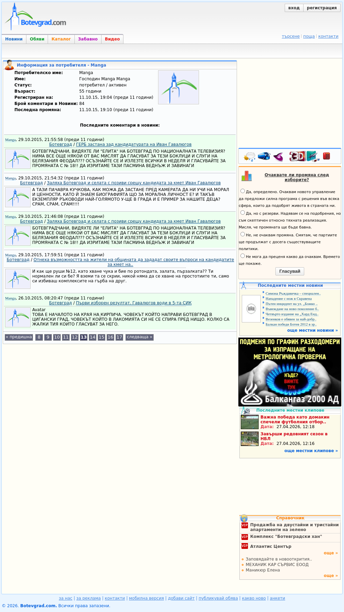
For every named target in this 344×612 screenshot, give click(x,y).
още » (331, 553)
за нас (65, 598)
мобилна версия (146, 598)
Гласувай (289, 271)
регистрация (322, 7)
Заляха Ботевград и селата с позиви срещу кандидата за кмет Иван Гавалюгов (134, 182)
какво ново (254, 598)
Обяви (37, 39)
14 (93, 337)
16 (111, 337)
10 (57, 337)
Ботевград (60, 144)
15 (102, 337)
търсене (291, 36)
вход (294, 7)
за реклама (88, 598)
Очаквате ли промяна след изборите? (297, 177)
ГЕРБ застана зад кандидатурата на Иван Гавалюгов (134, 144)
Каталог (61, 39)
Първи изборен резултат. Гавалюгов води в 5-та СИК (134, 303)
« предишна (19, 336)
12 (75, 337)
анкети (277, 598)
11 (66, 337)
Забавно (88, 39)
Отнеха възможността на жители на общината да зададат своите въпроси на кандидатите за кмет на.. (134, 262)
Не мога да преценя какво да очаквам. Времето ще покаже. (289, 260)
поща (309, 36)
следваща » (139, 336)
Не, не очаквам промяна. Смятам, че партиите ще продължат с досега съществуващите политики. (288, 241)
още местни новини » (312, 330)
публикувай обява (218, 598)
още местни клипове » (311, 450)
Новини (14, 39)
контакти (328, 36)
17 (119, 337)
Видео (112, 39)
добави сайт (181, 598)
